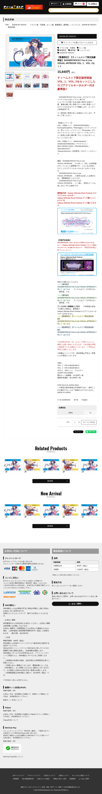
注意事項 (24, 653)
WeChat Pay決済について (13, 757)
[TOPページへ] (15, 7)
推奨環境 (72, 779)
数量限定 (63, 50)
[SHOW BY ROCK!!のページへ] (19, 25)
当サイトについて (18, 775)
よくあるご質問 (84, 779)
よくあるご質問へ (75, 604)
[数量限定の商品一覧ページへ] (58, 25)
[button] (5, 465)
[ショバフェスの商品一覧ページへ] (74, 25)
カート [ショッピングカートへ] (80, 4)
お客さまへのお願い (43, 779)
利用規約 (16, 779)
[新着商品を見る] (51, 526)
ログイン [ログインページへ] (54, 4)
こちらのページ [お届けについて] (64, 586)
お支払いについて (49, 775)
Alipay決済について (10, 720)
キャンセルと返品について (80, 775)
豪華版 (73, 50)
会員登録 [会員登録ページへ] (66, 4)
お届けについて (64, 775)
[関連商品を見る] (51, 481)
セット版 (82, 48)
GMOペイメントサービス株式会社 (21, 648)
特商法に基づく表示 (59, 779)
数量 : (68, 422)
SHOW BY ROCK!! (67, 53)
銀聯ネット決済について (12, 700)
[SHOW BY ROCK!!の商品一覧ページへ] (88, 25)
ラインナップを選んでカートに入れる (77, 43)
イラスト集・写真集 (67, 48)
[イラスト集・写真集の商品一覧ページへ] (37, 25)
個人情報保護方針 (28, 779)
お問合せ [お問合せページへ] (92, 4)
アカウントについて (34, 775)
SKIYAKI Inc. (65, 790)
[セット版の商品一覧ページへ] (50, 25)
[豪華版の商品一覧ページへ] (65, 25)
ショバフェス (85, 50)
